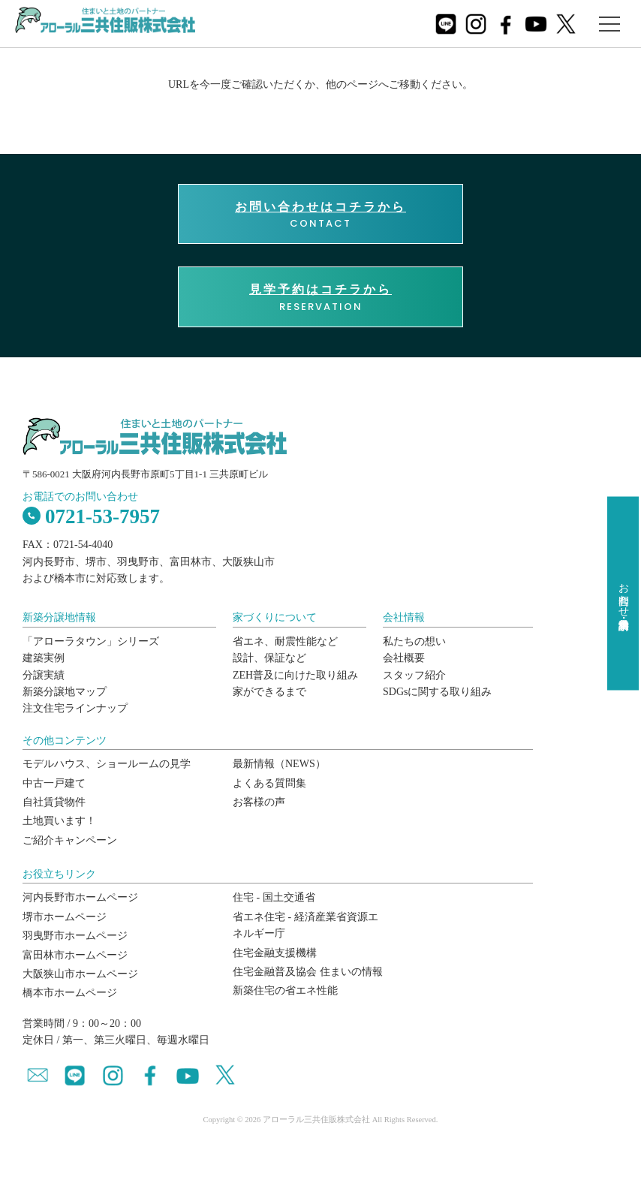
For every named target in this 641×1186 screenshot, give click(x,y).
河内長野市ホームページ (80, 897)
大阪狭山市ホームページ (80, 974)
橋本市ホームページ (70, 992)
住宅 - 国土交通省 (274, 897)
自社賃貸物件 (54, 802)
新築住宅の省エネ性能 (285, 990)
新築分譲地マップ (65, 691)
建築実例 (44, 658)
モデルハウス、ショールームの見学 (107, 763)
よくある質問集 (269, 783)
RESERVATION (320, 297)
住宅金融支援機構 (275, 953)
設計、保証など (269, 658)
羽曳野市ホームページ (75, 935)
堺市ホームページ (65, 917)
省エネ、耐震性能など (285, 641)
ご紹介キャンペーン (70, 840)
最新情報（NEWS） (279, 763)
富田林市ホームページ (75, 955)
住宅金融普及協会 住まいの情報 (308, 971)
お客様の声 (259, 802)
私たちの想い (414, 641)
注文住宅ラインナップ (75, 708)
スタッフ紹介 (414, 675)
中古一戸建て (54, 783)
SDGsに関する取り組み (437, 691)
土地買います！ (59, 820)
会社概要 (404, 658)
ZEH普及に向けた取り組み (295, 675)
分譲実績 (44, 675)
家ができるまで (269, 691)
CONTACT (320, 214)
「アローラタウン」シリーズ (91, 641)
